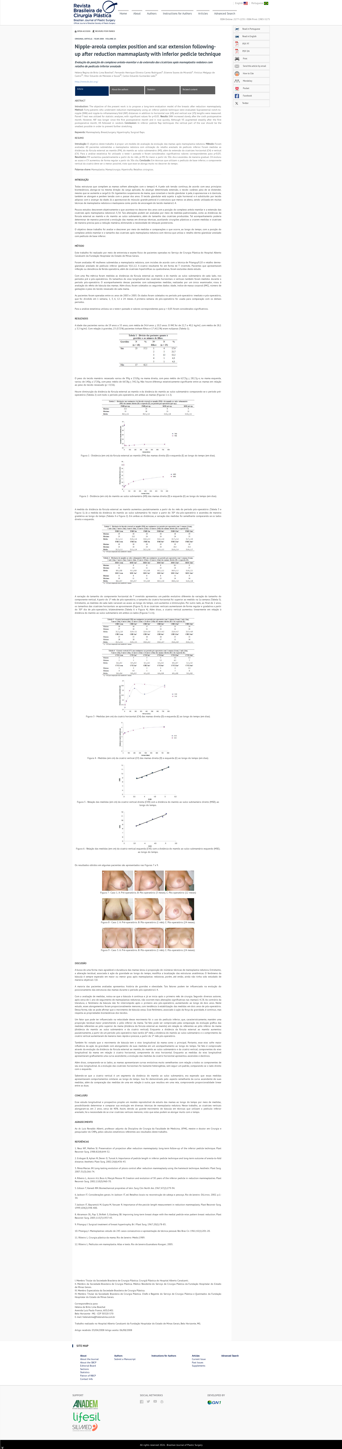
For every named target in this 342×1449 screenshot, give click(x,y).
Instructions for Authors (177, 13)
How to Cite (244, 73)
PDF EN (241, 51)
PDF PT (241, 43)
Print (240, 58)
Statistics (151, 89)
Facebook (243, 95)
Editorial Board (88, 1365)
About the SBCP (88, 1362)
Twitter (241, 103)
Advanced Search (224, 13)
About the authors (120, 89)
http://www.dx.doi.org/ (86, 81)
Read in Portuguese (247, 28)
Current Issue (199, 1359)
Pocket (241, 88)
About (137, 13)
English (241, 3)
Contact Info (86, 1379)
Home (123, 13)
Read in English (245, 36)
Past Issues (197, 1362)
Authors (151, 13)
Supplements (198, 1365)
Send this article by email (250, 66)
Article (80, 89)
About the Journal (89, 1359)
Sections (84, 1369)
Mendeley (243, 80)
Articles (203, 13)
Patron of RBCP (88, 1375)
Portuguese (259, 3)
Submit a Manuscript (125, 1359)
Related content (190, 89)
